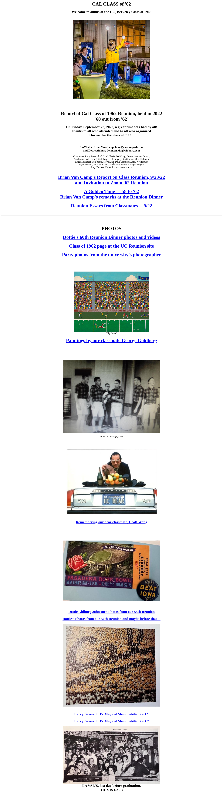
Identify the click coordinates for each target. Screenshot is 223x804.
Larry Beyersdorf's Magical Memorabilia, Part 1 (111, 714)
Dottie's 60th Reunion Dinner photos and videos (111, 237)
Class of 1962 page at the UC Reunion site (111, 246)
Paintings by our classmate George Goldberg (111, 340)
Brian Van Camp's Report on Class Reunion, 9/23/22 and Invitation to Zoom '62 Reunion (111, 179)
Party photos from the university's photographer (111, 254)
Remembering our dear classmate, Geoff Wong (111, 522)
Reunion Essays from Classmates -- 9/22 (111, 205)
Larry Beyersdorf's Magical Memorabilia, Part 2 (111, 721)
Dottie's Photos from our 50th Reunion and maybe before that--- (111, 619)
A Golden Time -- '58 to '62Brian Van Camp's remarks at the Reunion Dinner (111, 194)
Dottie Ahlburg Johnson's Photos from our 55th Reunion (111, 612)
